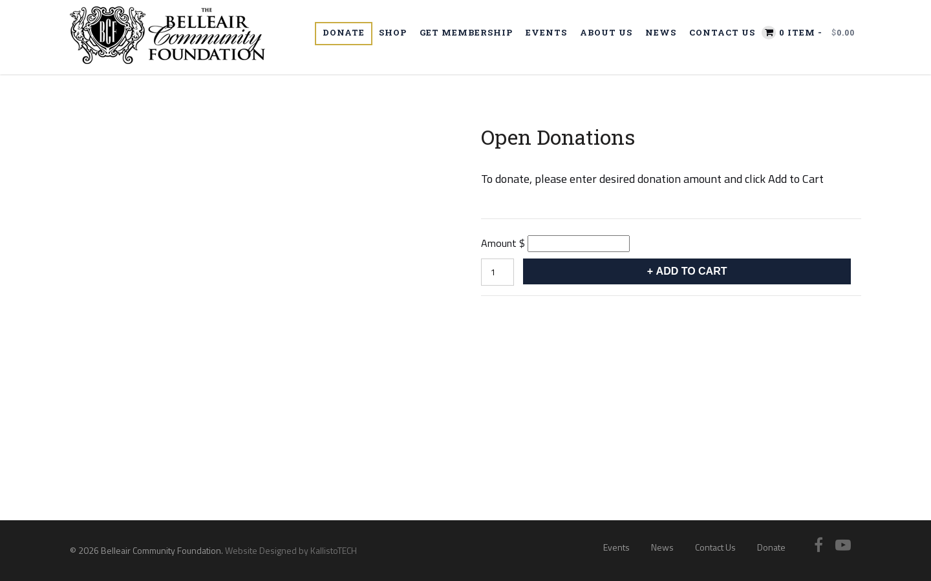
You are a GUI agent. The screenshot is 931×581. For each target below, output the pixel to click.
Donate (344, 32)
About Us (606, 32)
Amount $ (503, 243)
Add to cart (691, 271)
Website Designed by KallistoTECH (291, 550)
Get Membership (466, 32)
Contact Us (722, 32)
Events (546, 32)
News (660, 32)
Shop (393, 32)
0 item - (817, 32)
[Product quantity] (497, 272)
